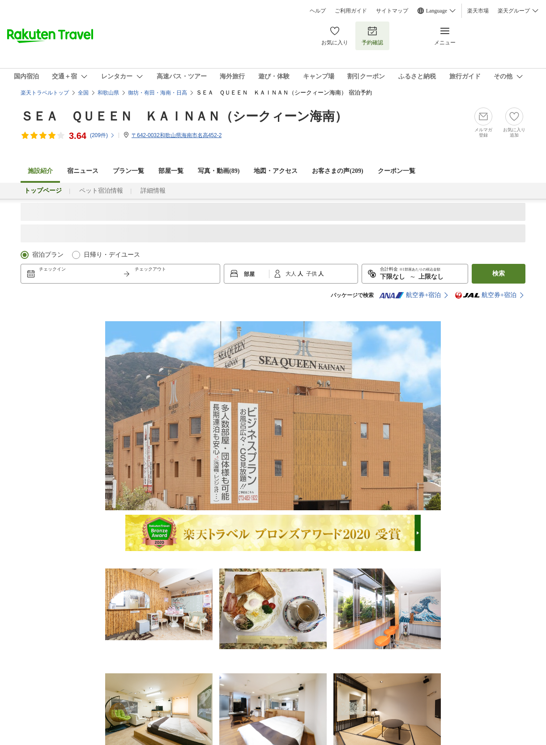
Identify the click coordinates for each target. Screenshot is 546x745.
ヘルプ (318, 11)
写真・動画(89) (218, 171)
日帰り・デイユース (112, 254)
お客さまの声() (337, 171)
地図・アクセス (276, 171)
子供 (312, 274)
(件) (102, 135)
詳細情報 (153, 190)
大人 (292, 274)
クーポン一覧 (396, 171)
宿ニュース (82, 171)
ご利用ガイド (351, 11)
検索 (498, 273)
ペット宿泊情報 (101, 190)
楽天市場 (478, 11)
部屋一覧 (170, 171)
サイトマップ (392, 11)
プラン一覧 (128, 171)
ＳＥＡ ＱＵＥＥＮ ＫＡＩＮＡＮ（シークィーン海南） (184, 116)
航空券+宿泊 (410, 295)
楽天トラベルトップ (45, 93)
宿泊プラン (48, 254)
